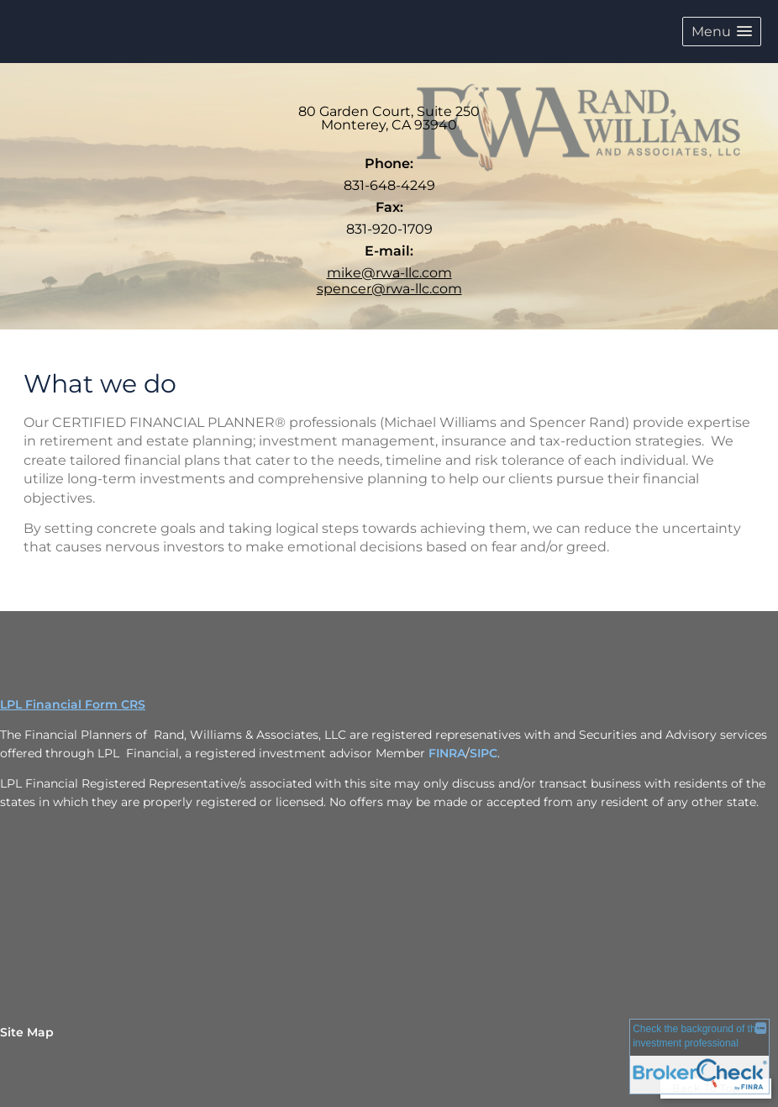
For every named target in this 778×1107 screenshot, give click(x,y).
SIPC (483, 753)
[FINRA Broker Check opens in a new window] (699, 1058)
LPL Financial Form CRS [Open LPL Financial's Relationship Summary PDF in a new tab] (72, 704)
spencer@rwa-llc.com (389, 289)
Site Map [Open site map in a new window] (27, 1032)
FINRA (446, 753)
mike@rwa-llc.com (389, 273)
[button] (721, 31)
